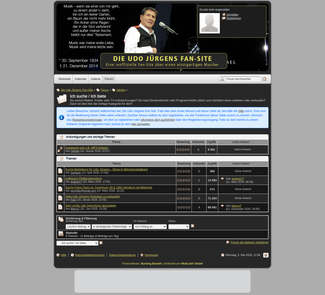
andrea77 (76, 181)
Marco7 (75, 208)
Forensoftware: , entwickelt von (162, 263)
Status (171, 221)
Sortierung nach (74, 221)
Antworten (198, 142)
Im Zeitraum (140, 221)
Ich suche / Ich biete (88, 96)
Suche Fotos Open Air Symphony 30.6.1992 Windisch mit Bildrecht (108, 187)
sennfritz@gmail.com (83, 190)
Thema (116, 142)
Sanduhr (76, 172)
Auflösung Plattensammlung (83, 178)
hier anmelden (140, 124)
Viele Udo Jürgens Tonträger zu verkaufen (92, 196)
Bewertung (183, 142)
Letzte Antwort (242, 142)
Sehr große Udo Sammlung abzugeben (90, 205)
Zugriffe (211, 142)
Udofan (75, 151)
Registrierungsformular (87, 119)
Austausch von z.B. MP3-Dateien (86, 147)
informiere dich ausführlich (158, 119)
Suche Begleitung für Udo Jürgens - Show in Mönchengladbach (106, 169)
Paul (73, 199)
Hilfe (241, 111)
